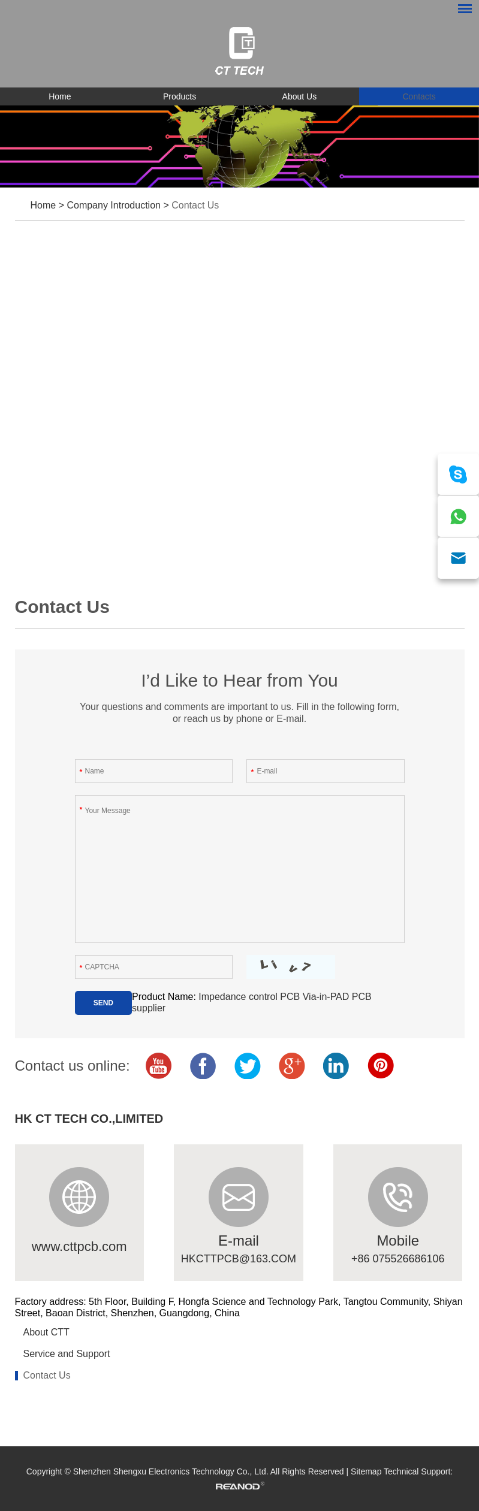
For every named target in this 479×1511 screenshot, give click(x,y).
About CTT (46, 1332)
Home (60, 96)
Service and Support (66, 1354)
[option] (239, 146)
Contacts (419, 96)
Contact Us (195, 205)
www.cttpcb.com (79, 1246)
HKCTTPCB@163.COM (238, 1259)
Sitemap (366, 1471)
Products (179, 96)
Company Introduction (114, 205)
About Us (299, 96)
